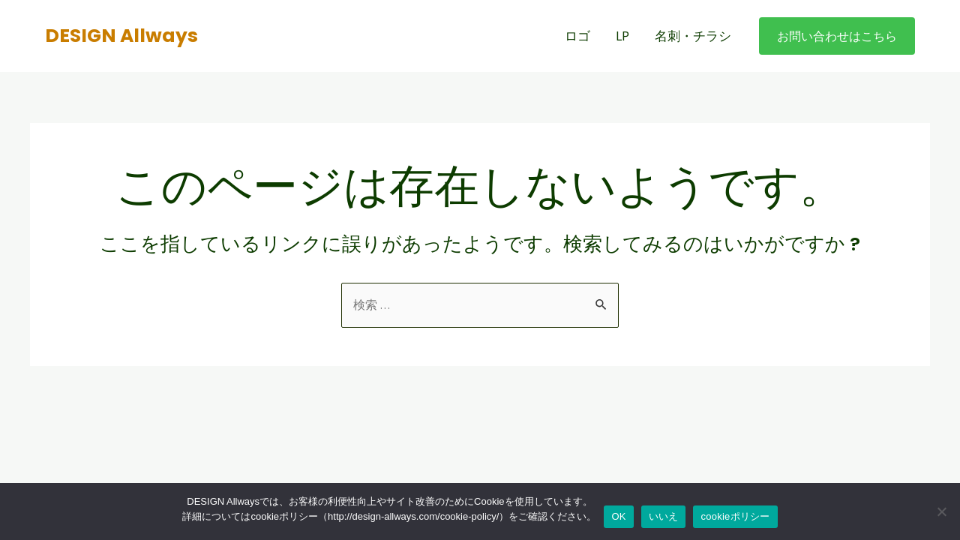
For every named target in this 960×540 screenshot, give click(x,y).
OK (618, 516)
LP (622, 36)
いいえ (664, 516)
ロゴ (577, 36)
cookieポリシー (735, 516)
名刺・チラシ (693, 36)
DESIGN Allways (121, 35)
